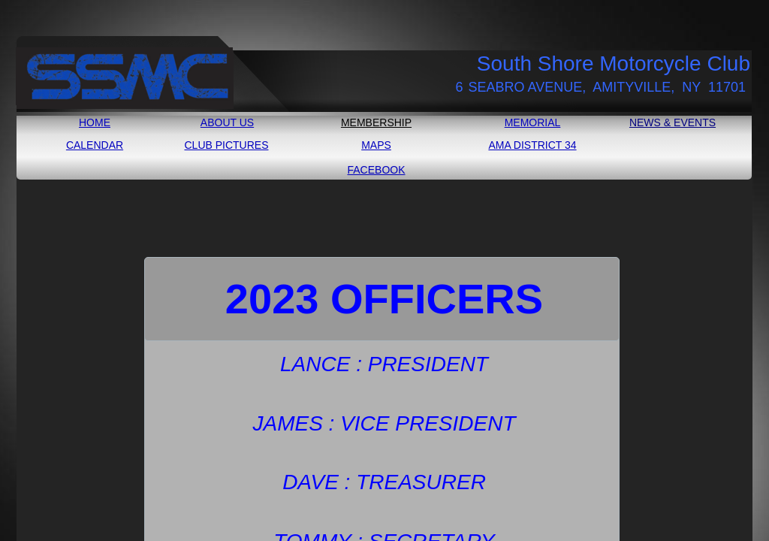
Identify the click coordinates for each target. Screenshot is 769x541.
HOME (94, 122)
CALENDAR (94, 145)
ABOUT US (227, 122)
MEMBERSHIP (376, 122)
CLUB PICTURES (226, 145)
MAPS (376, 145)
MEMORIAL (533, 122)
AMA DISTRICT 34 (532, 145)
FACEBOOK (376, 170)
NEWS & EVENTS (672, 122)
